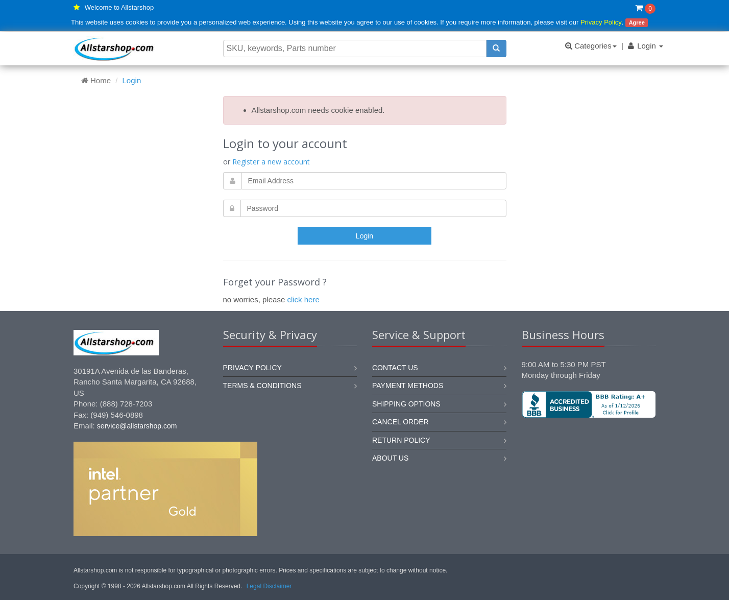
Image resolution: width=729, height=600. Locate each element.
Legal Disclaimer (269, 586)
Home (96, 80)
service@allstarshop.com (137, 426)
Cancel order (400, 422)
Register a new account (271, 161)
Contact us (395, 368)
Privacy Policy (601, 22)
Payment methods (407, 385)
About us (390, 458)
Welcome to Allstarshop (119, 7)
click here (303, 299)
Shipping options (406, 404)
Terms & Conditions (262, 385)
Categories (591, 45)
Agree (637, 22)
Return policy (401, 440)
